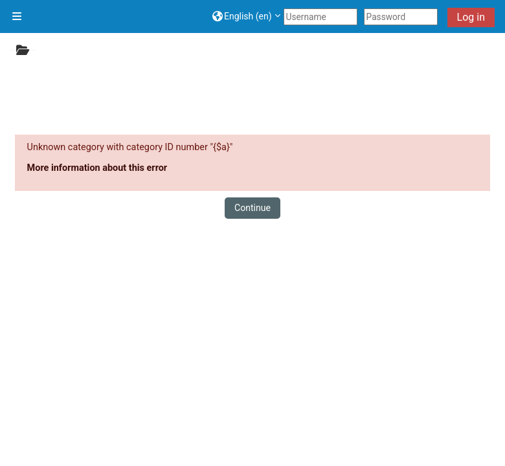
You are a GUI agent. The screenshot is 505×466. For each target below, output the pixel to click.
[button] (246, 17)
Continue (252, 208)
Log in (471, 17)
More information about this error (97, 167)
